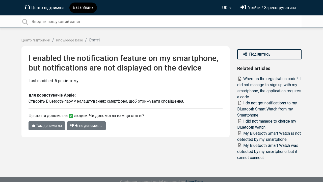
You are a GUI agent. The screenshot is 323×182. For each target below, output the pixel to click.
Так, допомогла (47, 126)
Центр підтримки (44, 7)
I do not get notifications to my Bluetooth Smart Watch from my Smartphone (267, 109)
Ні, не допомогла (86, 126)
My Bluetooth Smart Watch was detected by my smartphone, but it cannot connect (267, 151)
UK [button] (225, 7)
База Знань (83, 7)
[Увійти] (268, 8)
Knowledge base (69, 40)
